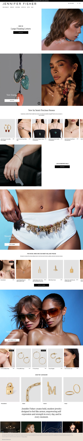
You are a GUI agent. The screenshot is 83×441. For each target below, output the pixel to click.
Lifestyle (23, 7)
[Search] (77, 3)
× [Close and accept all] (81, 434)
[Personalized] (10, 390)
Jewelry (12, 7)
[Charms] (52, 390)
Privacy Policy (24, 436)
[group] (41, 130)
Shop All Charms (41, 285)
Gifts (28, 7)
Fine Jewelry (6, 7)
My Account (71, 3)
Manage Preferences (6, 439)
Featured (17, 7)
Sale (32, 7)
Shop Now (21, 32)
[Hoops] (73, 390)
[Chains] (31, 390)
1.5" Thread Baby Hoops (25, 1)
